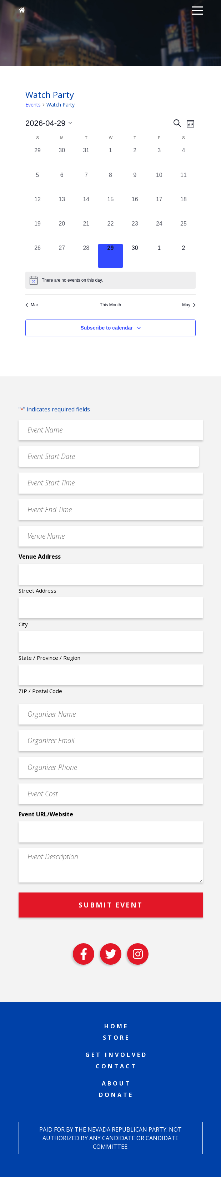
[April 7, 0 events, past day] (86, 183)
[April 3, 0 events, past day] (159, 158)
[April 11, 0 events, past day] (183, 183)
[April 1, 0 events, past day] (110, 158)
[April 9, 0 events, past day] (135, 183)
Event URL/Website (46, 814)
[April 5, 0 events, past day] (37, 183)
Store (116, 1038)
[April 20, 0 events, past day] (62, 231)
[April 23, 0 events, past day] (135, 231)
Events (33, 104)
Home (116, 1026)
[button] (197, 10)
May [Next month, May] (189, 304)
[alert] (110, 280)
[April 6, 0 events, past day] (62, 183)
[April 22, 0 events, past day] (110, 231)
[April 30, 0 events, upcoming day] (135, 256)
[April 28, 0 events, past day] (86, 256)
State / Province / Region (49, 657)
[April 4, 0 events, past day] (183, 158)
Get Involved (116, 1055)
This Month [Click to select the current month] (110, 304)
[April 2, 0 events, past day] (135, 158)
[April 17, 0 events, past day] (159, 207)
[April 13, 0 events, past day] (62, 207)
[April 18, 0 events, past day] (183, 207)
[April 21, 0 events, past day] (86, 231)
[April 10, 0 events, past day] (159, 183)
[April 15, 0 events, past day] (110, 207)
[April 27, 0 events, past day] (62, 256)
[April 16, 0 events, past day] (135, 207)
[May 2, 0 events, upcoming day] (183, 256)
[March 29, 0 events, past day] (37, 158)
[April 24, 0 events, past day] (159, 231)
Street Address (37, 590)
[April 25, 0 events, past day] (183, 231)
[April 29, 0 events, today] (110, 256)
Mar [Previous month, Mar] (31, 304)
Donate (116, 1095)
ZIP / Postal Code (40, 690)
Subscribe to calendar (106, 328)
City (23, 624)
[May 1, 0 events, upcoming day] (159, 256)
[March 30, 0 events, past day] (62, 158)
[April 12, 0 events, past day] (37, 207)
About (116, 1083)
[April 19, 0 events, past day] (37, 231)
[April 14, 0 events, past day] (86, 207)
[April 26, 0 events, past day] (37, 256)
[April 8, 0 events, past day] (110, 183)
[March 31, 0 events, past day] (86, 158)
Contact (116, 1066)
